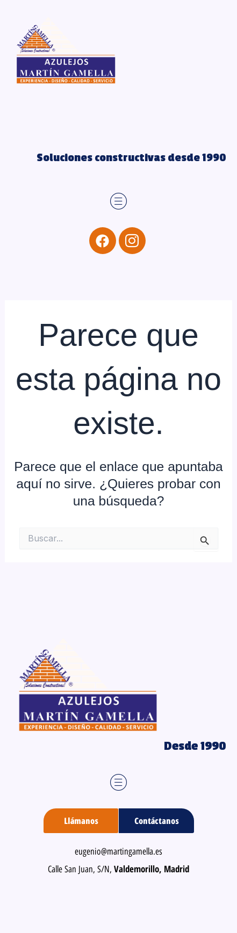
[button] (118, 201)
